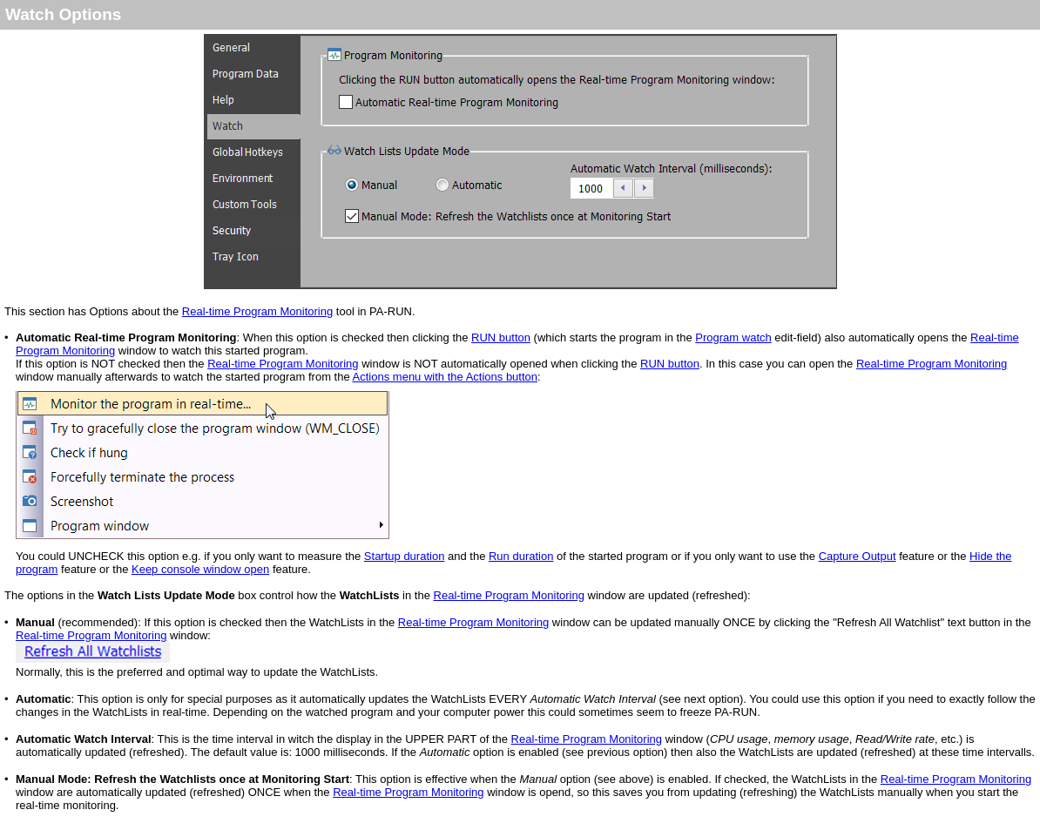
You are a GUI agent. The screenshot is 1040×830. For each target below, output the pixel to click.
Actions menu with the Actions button (445, 376)
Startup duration (404, 556)
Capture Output (857, 556)
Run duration (521, 556)
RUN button (500, 337)
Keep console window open (200, 569)
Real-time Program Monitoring (257, 311)
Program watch (733, 337)
